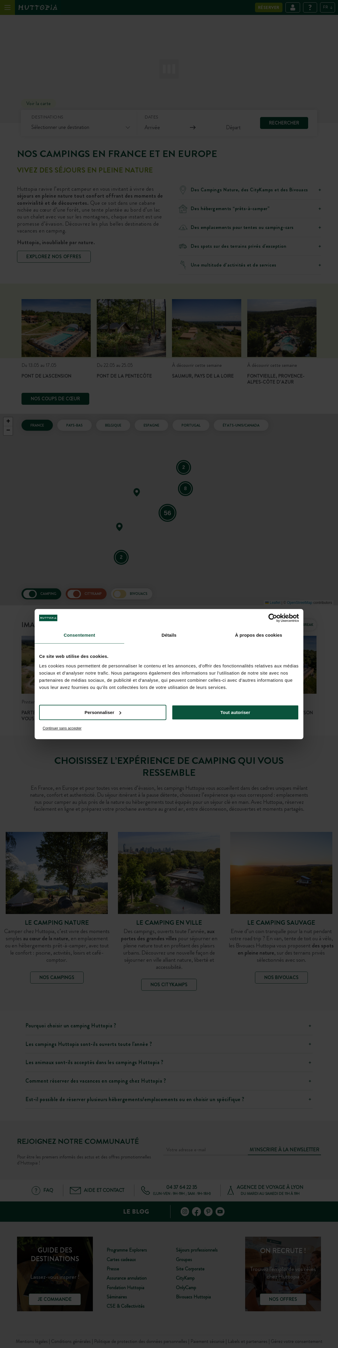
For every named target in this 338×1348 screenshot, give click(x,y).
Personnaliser (102, 712)
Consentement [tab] (79, 635)
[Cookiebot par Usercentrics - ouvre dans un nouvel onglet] (273, 617)
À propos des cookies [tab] (258, 635)
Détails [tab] (169, 635)
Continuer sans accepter (62, 728)
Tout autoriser (235, 712)
